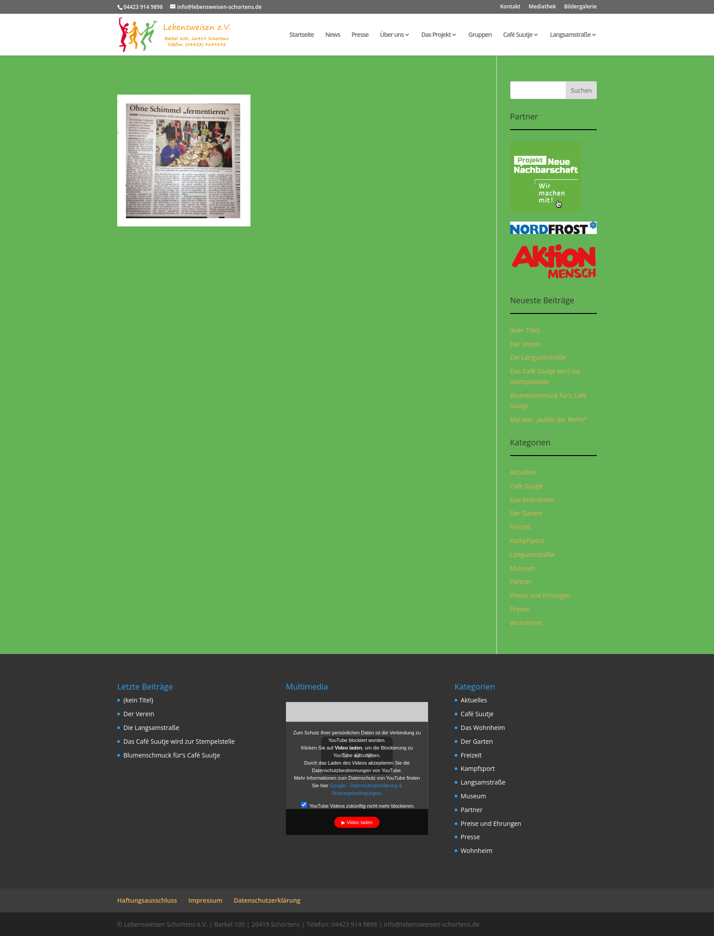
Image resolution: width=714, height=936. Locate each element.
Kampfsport (527, 540)
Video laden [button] (360, 822)
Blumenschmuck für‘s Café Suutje (171, 755)
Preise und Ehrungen (540, 595)
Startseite (302, 35)
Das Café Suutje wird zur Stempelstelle (179, 741)
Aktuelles (523, 472)
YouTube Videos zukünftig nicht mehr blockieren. (358, 805)
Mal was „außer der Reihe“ (548, 419)
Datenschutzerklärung (267, 900)
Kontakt (510, 7)
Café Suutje (517, 35)
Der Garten (526, 513)
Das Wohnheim (532, 500)
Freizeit (520, 527)
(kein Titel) (525, 330)
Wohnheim (526, 623)
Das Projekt (436, 35)
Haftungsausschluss (147, 900)
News (332, 35)
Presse (359, 35)
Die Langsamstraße (538, 357)
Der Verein (525, 344)
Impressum (205, 900)
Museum (523, 568)
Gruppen (480, 35)
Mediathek (542, 7)
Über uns (392, 35)
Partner (521, 581)
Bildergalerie (580, 7)
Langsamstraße (570, 35)
